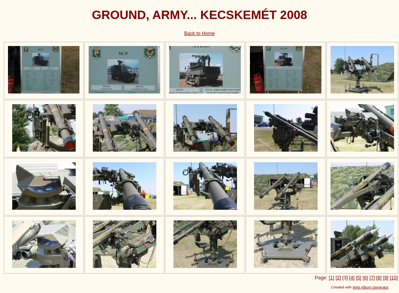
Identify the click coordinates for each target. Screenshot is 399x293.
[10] (394, 277)
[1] (331, 277)
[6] (365, 277)
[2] (338, 277)
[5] (358, 277)
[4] (351, 277)
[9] (385, 277)
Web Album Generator (371, 287)
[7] (372, 277)
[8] (379, 277)
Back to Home (199, 33)
